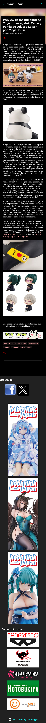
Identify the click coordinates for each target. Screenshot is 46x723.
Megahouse (33, 343)
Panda (6, 347)
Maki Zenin (22, 343)
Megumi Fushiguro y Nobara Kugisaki (23, 235)
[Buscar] (42, 4)
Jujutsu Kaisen (10, 343)
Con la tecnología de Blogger (23, 720)
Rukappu (15, 347)
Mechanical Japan (15, 4)
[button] (4, 38)
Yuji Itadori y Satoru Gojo (23, 233)
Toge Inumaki (26, 347)
